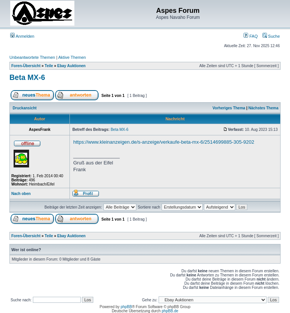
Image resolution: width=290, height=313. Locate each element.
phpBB (126, 307)
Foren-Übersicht (25, 66)
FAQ (251, 36)
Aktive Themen (72, 57)
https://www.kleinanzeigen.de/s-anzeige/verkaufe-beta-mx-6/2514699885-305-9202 (163, 142)
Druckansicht (25, 108)
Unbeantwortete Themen (32, 57)
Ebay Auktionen (71, 66)
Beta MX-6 (27, 77)
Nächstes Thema (263, 108)
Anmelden (22, 36)
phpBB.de (170, 311)
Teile (49, 66)
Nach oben (21, 194)
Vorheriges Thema (229, 108)
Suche (271, 36)
